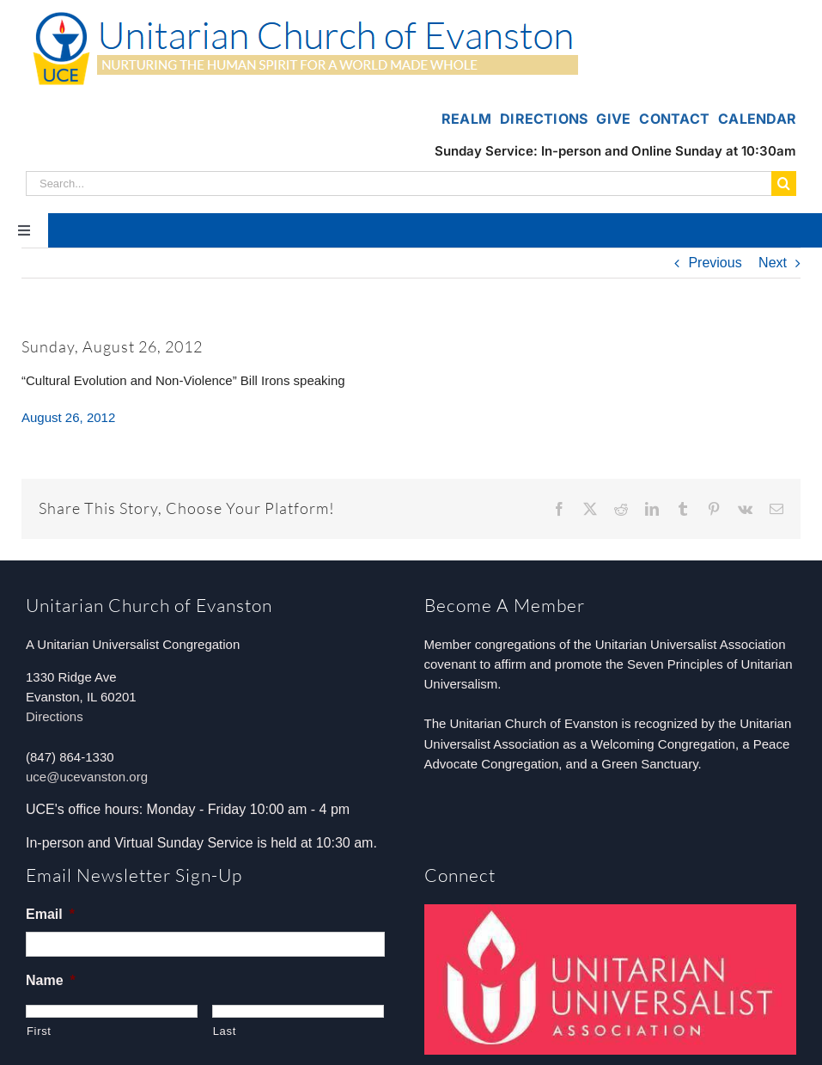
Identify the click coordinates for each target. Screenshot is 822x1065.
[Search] (783, 183)
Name (51, 980)
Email (50, 914)
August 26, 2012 (68, 417)
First (39, 1031)
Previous (714, 262)
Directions (54, 716)
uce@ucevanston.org (87, 776)
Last (224, 1031)
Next (772, 262)
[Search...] (398, 183)
